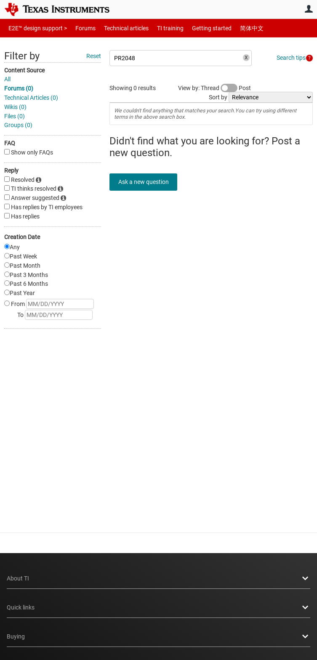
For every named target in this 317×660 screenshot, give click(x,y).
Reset (93, 56)
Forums (79, 28)
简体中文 (234, 28)
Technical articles (117, 28)
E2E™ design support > (34, 28)
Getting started (197, 28)
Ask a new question (147, 181)
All (7, 79)
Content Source (24, 70)
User (308, 9)
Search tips (291, 57)
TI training (159, 28)
